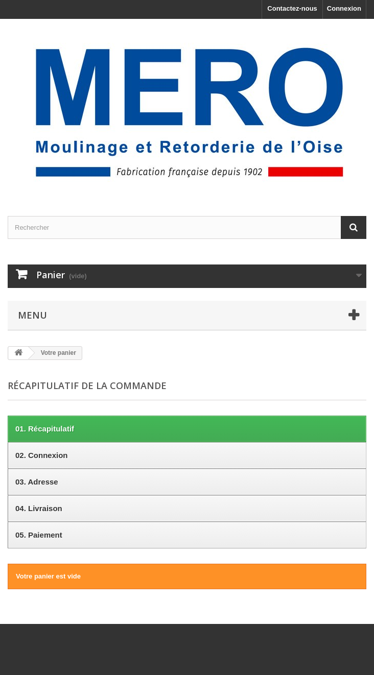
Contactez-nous (292, 8)
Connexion (344, 8)
